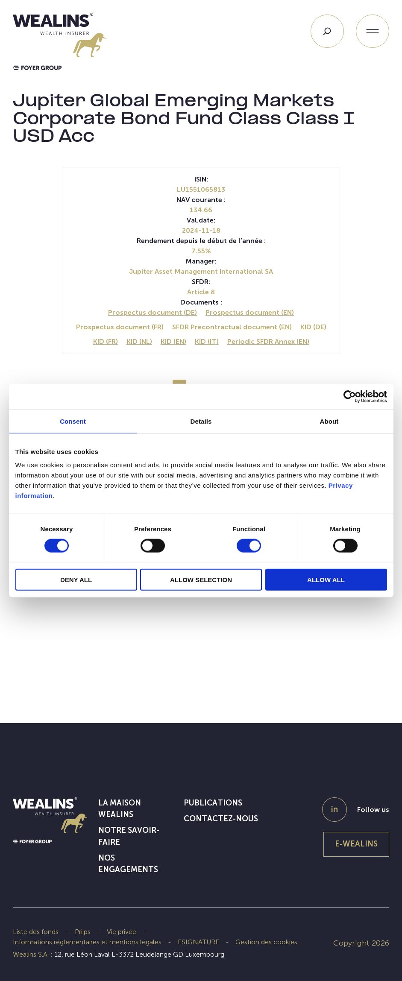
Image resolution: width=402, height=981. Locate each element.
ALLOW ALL (326, 579)
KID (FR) (105, 341)
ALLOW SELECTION (201, 579)
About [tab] (329, 421)
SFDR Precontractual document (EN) (232, 327)
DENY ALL (76, 579)
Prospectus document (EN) (249, 312)
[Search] (327, 31)
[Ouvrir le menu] (372, 31)
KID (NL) (139, 341)
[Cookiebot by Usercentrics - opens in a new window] (349, 396)
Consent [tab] (73, 421)
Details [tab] (201, 421)
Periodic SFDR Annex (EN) (268, 341)
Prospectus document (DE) (152, 312)
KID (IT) (207, 341)
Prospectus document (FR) (120, 327)
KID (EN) (173, 341)
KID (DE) (313, 327)
